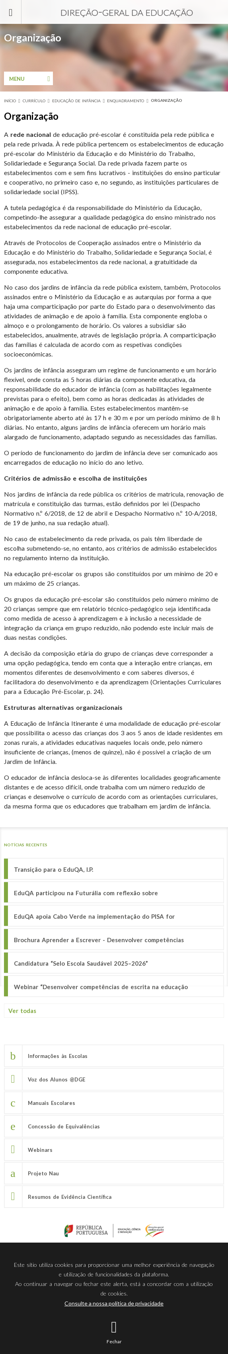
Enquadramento (125, 100)
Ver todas (22, 1010)
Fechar (114, 1341)
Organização (166, 100)
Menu (17, 79)
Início (10, 100)
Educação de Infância (76, 100)
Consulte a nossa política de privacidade (114, 1303)
